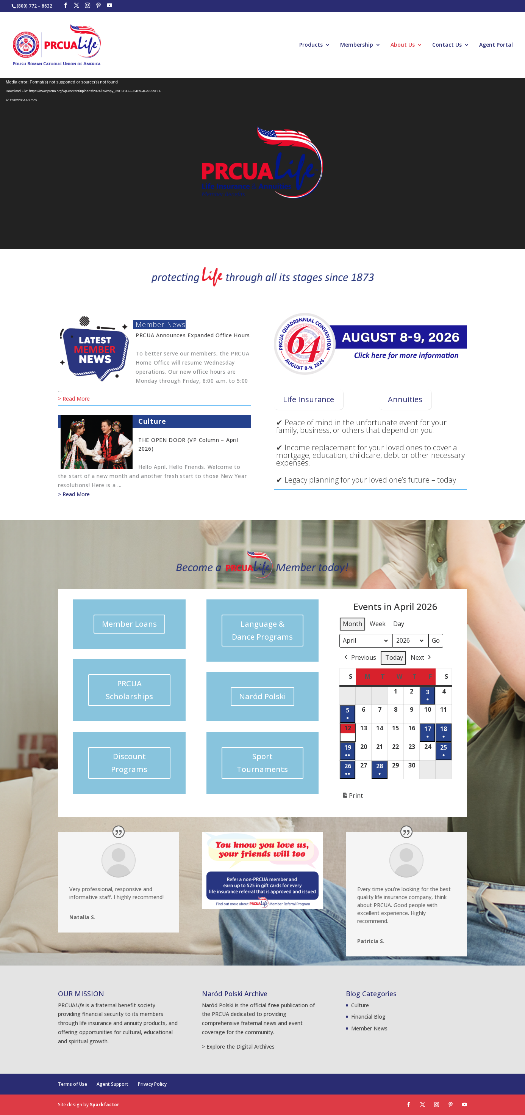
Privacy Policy (152, 1084)
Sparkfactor (104, 1104)
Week (378, 624)
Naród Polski (262, 696)
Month (352, 624)
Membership (356, 45)
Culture (152, 421)
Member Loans (129, 624)
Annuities (405, 399)
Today (394, 657)
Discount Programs (129, 762)
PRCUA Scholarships (129, 689)
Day (398, 624)
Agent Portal (496, 45)
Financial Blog (368, 1016)
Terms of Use (72, 1084)
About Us (403, 45)
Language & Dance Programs (262, 630)
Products (311, 45)
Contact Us (447, 45)
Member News (161, 324)
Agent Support (112, 1084)
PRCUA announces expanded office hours (193, 335)
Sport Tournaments (262, 762)
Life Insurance (308, 399)
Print (352, 797)
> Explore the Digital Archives (238, 1046)
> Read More (74, 398)
